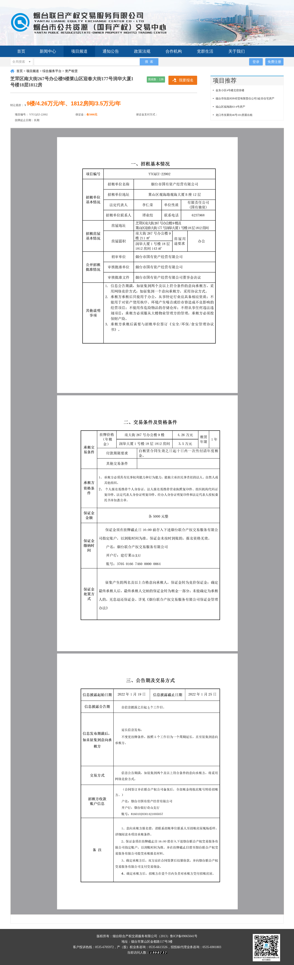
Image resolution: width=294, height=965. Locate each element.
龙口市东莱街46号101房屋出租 (234, 115)
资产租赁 (71, 71)
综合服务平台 (52, 71)
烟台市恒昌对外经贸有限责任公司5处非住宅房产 (245, 98)
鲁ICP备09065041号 (183, 936)
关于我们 (236, 51)
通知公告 (111, 51)
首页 (21, 51)
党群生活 (205, 51)
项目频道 (79, 51)
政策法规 (142, 51)
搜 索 (149, 61)
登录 (256, 62)
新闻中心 (48, 51)
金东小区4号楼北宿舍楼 (230, 90)
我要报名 (186, 80)
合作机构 (173, 51)
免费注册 (274, 62)
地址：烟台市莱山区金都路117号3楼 (146, 941)
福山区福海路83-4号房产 (230, 106)
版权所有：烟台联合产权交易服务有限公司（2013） (133, 936)
